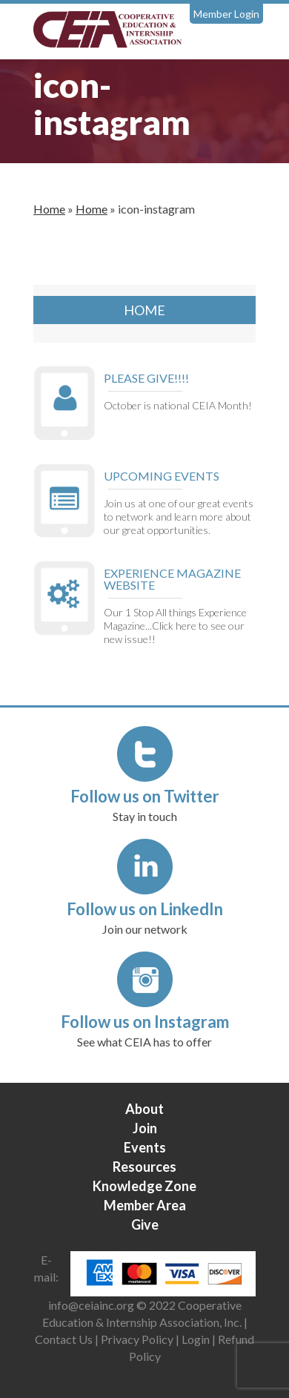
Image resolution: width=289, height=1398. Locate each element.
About (144, 1109)
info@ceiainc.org (92, 1305)
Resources (144, 1166)
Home (49, 209)
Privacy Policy (137, 1339)
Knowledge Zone (144, 1186)
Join (145, 1128)
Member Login (226, 13)
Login (196, 1339)
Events (145, 1147)
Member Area (145, 1205)
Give (145, 1224)
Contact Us (64, 1339)
